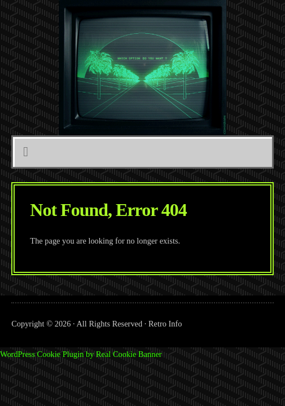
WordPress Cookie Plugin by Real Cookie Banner (81, 354)
